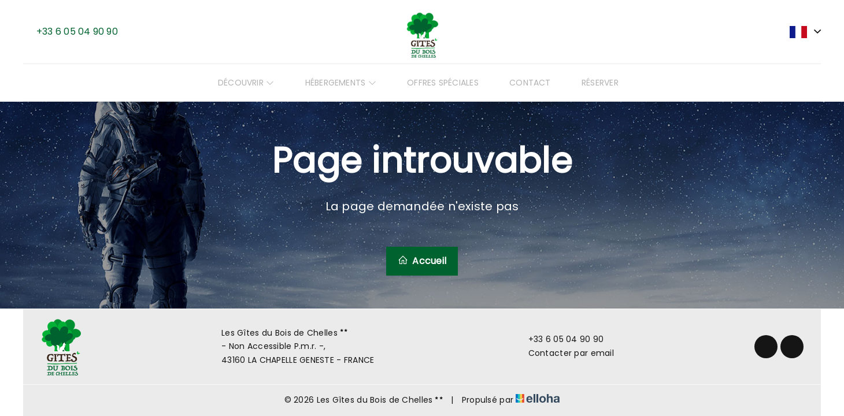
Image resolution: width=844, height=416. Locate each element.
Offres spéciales (447, 82)
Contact (526, 82)
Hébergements (352, 82)
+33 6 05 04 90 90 (559, 339)
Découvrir (265, 82)
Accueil (422, 261)
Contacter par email (564, 353)
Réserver (588, 82)
